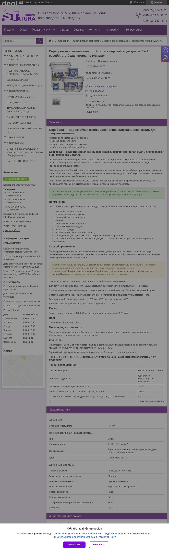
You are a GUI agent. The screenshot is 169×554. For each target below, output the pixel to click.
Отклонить (99, 544)
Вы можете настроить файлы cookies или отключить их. (83, 537)
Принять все (74, 544)
